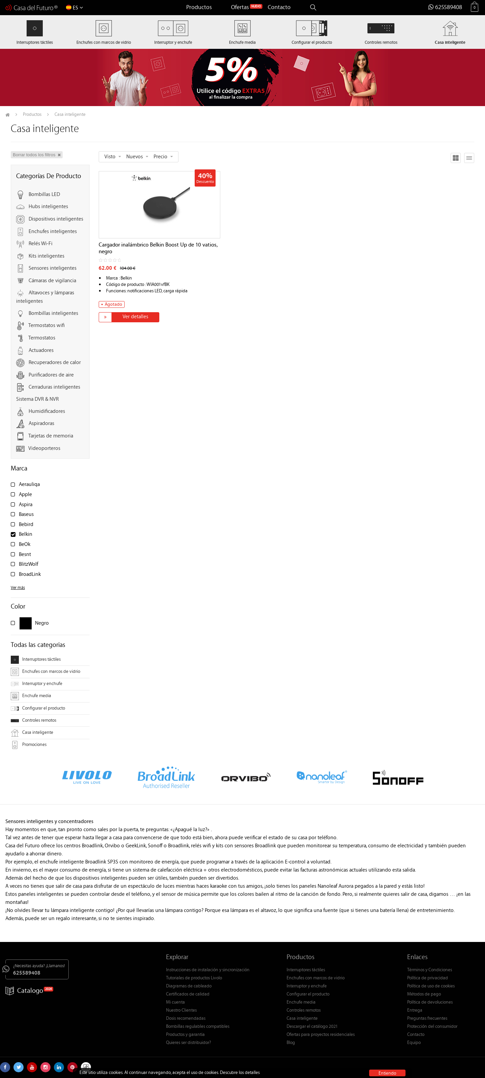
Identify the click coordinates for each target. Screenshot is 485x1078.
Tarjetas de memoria (50, 436)
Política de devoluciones (430, 1002)
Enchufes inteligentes (53, 232)
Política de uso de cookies (431, 986)
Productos (199, 7)
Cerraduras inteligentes (54, 388)
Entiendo (387, 1073)
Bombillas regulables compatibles (197, 1027)
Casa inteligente (32, 733)
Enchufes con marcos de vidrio (45, 672)
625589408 (445, 7)
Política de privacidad (427, 978)
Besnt (25, 555)
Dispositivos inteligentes (56, 219)
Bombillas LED (44, 195)
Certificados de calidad (187, 994)
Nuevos (134, 157)
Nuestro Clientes (181, 1010)
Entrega (414, 1010)
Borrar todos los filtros (37, 154)
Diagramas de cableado (189, 986)
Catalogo (24, 991)
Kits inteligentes (46, 256)
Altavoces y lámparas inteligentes (45, 297)
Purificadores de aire (51, 375)
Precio (160, 157)
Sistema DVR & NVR (37, 399)
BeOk (24, 545)
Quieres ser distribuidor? (188, 1043)
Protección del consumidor (432, 1027)
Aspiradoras (41, 424)
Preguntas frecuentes (427, 1018)
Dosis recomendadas (185, 1018)
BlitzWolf (28, 564)
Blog (291, 1043)
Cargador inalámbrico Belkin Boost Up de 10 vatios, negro (158, 249)
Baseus (26, 515)
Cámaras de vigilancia (52, 281)
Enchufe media (31, 696)
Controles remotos (33, 721)
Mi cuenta (175, 1002)
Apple (25, 495)
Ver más (18, 588)
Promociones (28, 745)
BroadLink (30, 574)
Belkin (25, 534)
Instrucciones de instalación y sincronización (208, 970)
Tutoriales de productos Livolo (194, 978)
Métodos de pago (424, 994)
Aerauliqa (29, 485)
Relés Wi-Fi (41, 244)
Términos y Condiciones (429, 970)
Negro (42, 623)
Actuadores (41, 351)
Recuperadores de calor (55, 363)
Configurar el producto (38, 709)
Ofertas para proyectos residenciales (321, 1035)
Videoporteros (44, 449)
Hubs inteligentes (48, 207)
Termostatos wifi (46, 326)
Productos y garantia (185, 1035)
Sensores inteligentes (52, 269)
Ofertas (240, 7)
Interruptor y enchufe (36, 684)
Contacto (279, 7)
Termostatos (41, 338)
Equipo (414, 1043)
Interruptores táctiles (36, 660)
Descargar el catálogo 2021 (312, 1027)
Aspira (25, 505)
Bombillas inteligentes (53, 313)
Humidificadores (47, 411)
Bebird (26, 525)
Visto (110, 157)
